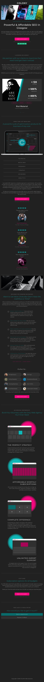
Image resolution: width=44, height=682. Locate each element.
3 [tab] (23, 112)
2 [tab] (22, 112)
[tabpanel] (22, 95)
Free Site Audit (22, 39)
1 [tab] (20, 112)
